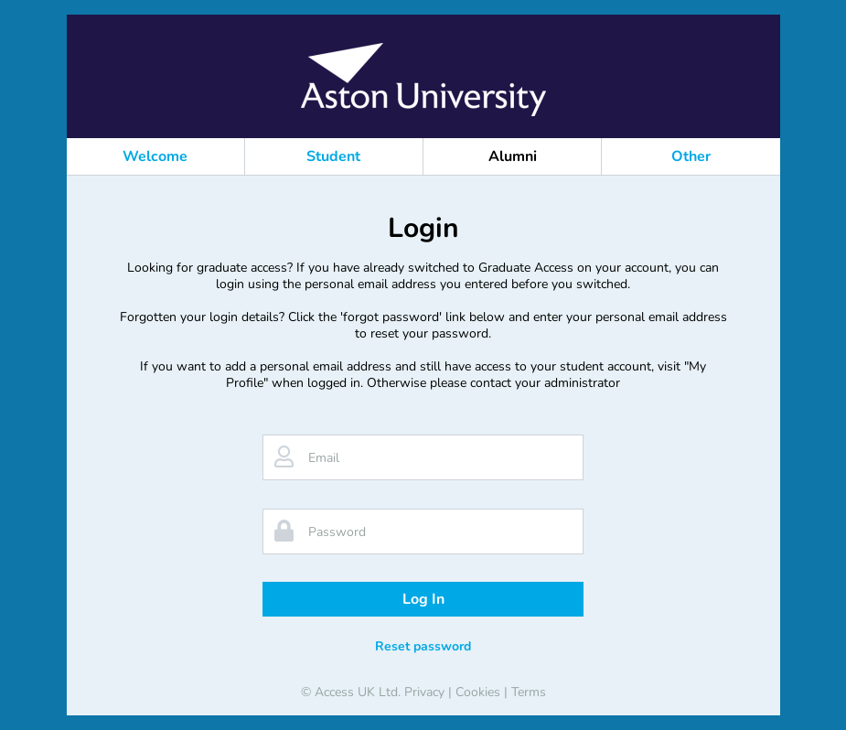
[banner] (423, 79)
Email (323, 458)
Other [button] (691, 156)
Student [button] (333, 156)
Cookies (477, 692)
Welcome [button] (155, 156)
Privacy (424, 692)
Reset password (423, 646)
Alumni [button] (512, 156)
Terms (528, 692)
